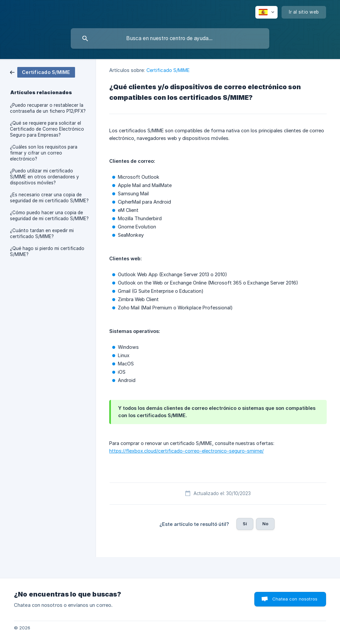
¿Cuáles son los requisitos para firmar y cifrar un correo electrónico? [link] (43, 152)
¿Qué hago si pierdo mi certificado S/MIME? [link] (47, 251)
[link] (42, 72)
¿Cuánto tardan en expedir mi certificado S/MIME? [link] (42, 233)
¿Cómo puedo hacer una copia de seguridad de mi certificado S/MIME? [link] (49, 215)
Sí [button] (245, 523)
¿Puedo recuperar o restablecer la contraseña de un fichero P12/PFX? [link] (48, 108)
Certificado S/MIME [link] (168, 70)
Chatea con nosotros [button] (294, 599)
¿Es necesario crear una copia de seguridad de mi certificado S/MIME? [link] (49, 197)
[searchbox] (170, 38)
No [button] (265, 523)
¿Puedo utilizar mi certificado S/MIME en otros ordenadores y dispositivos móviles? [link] (44, 176)
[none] (266, 12)
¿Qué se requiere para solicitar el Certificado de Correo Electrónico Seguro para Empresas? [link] (47, 129)
